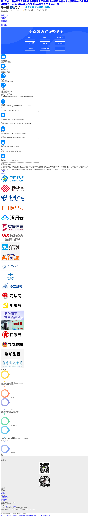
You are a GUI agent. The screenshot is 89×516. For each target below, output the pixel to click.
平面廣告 (3, 500)
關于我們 (3, 23)
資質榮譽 (3, 493)
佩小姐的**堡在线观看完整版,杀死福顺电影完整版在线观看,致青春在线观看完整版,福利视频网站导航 (25, 515)
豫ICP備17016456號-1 (31, 509)
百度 (2, 489)
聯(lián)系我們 (4, 26)
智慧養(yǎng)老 (4, 16)
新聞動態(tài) (4, 24)
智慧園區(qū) (4, 17)
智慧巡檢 (3, 18)
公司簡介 (3, 492)
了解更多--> (3, 170)
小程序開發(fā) (4, 497)
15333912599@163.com (10, 506)
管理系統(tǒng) (4, 21)
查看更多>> (3, 173)
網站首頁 (3, 14)
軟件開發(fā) (4, 20)
